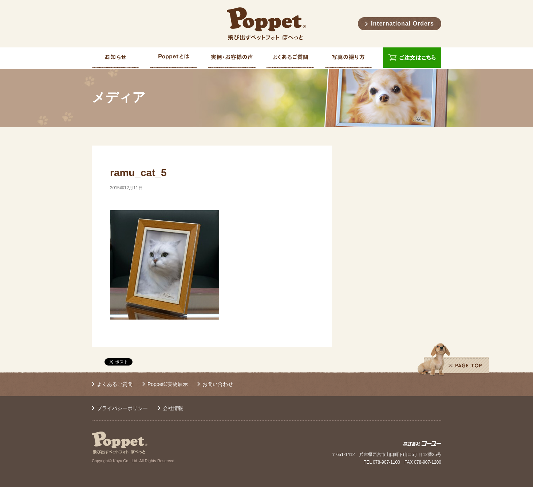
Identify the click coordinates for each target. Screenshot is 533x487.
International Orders (402, 23)
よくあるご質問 (115, 384)
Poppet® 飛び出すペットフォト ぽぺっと (266, 23)
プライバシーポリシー (122, 408)
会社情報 (173, 408)
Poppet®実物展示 (167, 384)
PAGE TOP (453, 359)
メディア (119, 97)
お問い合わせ (217, 384)
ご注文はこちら (412, 58)
